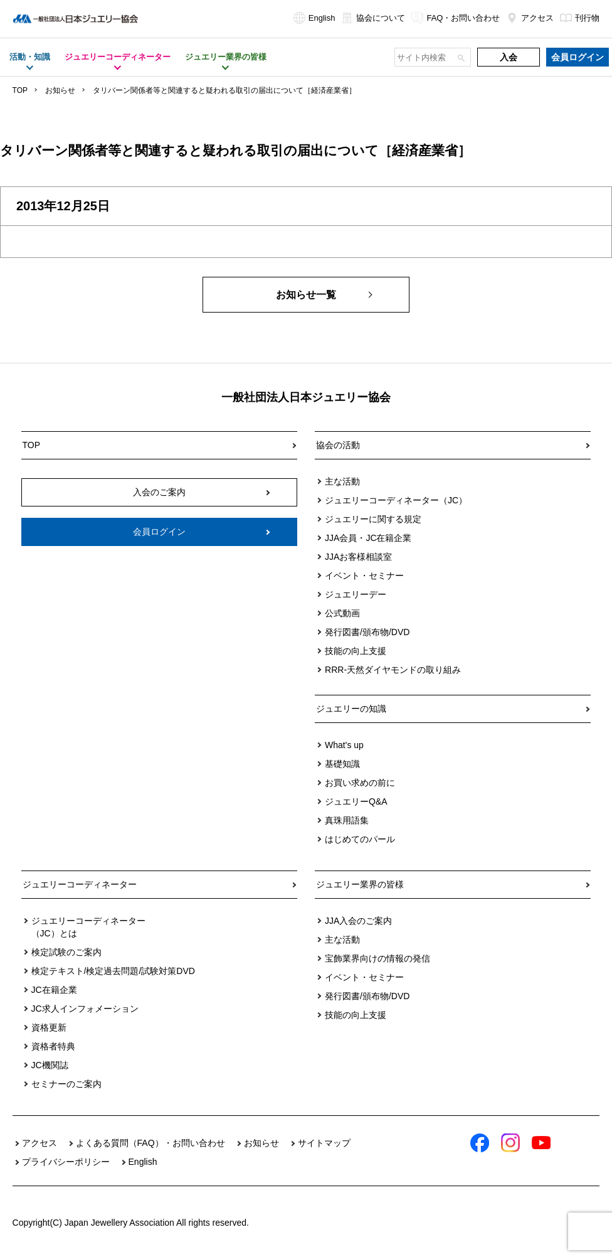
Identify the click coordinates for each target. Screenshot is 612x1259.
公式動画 (342, 613)
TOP (20, 90)
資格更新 (48, 1027)
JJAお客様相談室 (358, 557)
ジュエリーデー (355, 594)
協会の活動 (338, 445)
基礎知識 (342, 764)
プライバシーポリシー (66, 1162)
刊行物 (579, 18)
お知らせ (60, 90)
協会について (373, 18)
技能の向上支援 (355, 651)
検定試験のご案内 (66, 952)
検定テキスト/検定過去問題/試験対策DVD (113, 971)
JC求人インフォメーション (85, 1009)
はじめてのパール (360, 839)
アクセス (530, 18)
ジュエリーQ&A (356, 801)
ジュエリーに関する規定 (373, 519)
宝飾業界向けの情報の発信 (377, 958)
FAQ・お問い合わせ (455, 18)
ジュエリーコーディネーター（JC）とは (88, 927)
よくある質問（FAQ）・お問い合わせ (150, 1143)
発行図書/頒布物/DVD (367, 632)
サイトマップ (324, 1143)
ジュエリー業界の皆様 (360, 884)
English (314, 18)
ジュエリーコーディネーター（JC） (396, 500)
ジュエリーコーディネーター (80, 884)
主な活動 (342, 481)
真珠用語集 (347, 820)
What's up (344, 745)
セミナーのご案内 (66, 1084)
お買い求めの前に (360, 783)
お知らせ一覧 (306, 294)
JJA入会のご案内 (358, 921)
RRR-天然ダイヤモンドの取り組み (393, 670)
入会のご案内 (159, 492)
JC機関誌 (49, 1065)
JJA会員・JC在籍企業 (368, 538)
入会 (508, 57)
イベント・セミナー (364, 576)
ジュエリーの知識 (351, 709)
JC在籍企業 (54, 990)
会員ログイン (577, 57)
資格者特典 (53, 1046)
